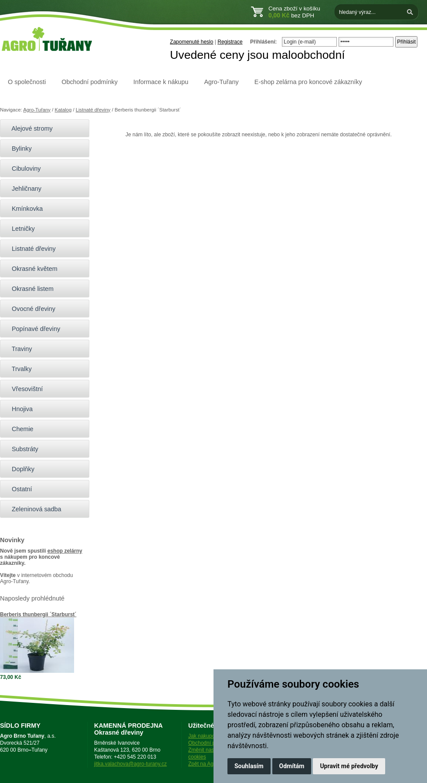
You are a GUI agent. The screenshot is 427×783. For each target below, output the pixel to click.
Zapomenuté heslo (191, 42)
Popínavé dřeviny (32, 328)
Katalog (63, 109)
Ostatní (18, 489)
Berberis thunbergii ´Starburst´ (38, 614)
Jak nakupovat (205, 736)
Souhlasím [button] (249, 766)
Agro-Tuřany (221, 81)
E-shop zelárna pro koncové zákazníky (308, 81)
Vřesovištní (23, 388)
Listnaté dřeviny (93, 109)
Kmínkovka (23, 208)
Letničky (19, 228)
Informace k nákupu (160, 81)
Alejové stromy (28, 128)
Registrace (229, 42)
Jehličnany (22, 188)
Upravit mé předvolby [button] (349, 766)
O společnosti (27, 81)
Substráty (21, 449)
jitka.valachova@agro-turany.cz (130, 764)
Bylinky (18, 148)
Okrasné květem (31, 268)
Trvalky (18, 368)
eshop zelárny (64, 551)
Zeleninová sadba (32, 509)
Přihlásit (406, 42)
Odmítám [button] (292, 766)
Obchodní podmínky (89, 81)
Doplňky (19, 469)
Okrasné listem (29, 288)
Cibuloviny (22, 168)
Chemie (19, 428)
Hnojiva (18, 408)
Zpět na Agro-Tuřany (212, 764)
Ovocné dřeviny (29, 308)
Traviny (18, 348)
